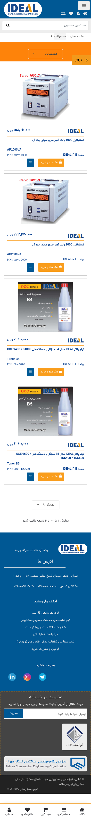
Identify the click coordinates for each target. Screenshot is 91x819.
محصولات (60, 36)
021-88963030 (24, 586)
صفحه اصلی (77, 36)
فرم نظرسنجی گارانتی (45, 613)
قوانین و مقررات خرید (45, 649)
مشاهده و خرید (51, 162)
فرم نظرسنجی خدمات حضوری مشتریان (46, 620)
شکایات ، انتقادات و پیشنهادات (45, 627)
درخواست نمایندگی (45, 634)
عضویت (13, 713)
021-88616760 (47, 586)
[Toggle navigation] (84, 5)
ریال (10, 130)
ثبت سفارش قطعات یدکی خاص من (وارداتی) (45, 642)
